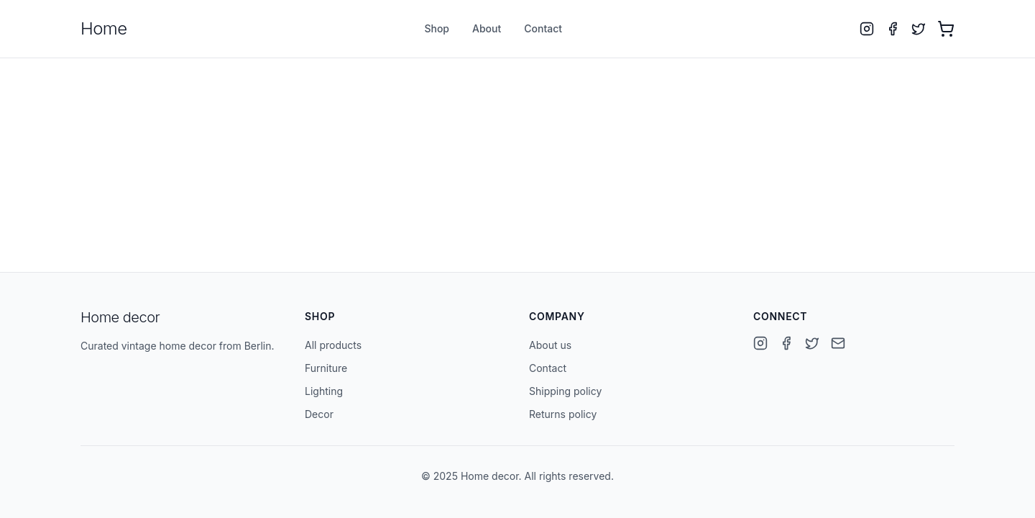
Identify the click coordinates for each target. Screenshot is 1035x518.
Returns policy (563, 414)
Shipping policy (565, 391)
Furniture (326, 368)
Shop (436, 28)
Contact (543, 28)
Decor (319, 414)
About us (550, 345)
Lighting (324, 391)
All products (333, 345)
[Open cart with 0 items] (945, 28)
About (486, 28)
